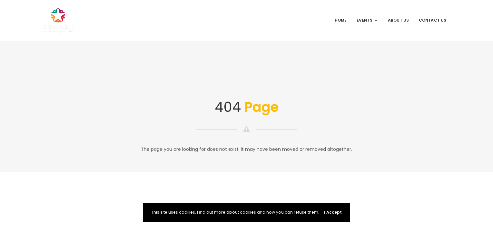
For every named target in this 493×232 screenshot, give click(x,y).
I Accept (333, 212)
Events (367, 20)
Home (341, 20)
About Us (398, 20)
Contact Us (433, 20)
